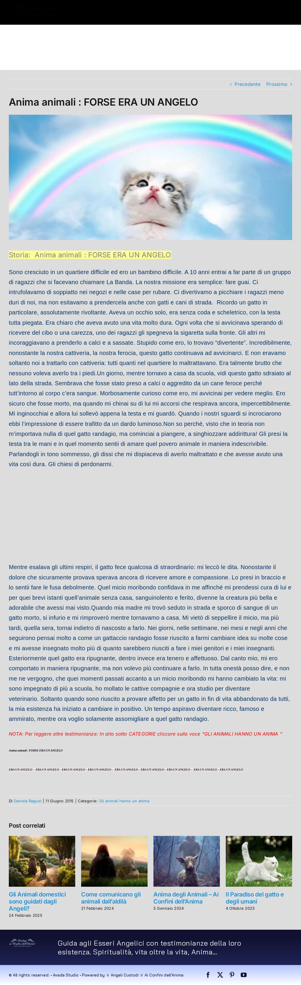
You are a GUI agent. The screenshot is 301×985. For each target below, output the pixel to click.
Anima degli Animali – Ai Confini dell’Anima (186, 898)
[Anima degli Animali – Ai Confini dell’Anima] (186, 839)
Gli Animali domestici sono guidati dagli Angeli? (37, 901)
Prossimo (276, 84)
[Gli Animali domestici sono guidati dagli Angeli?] (42, 839)
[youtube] (244, 975)
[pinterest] (232, 975)
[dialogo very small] (22, 941)
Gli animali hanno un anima (124, 801)
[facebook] (208, 975)
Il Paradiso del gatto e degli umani (255, 898)
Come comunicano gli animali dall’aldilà (111, 898)
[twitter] (220, 975)
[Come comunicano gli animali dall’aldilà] (114, 839)
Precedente (247, 84)
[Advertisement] (150, 516)
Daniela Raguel (27, 801)
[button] (48, 57)
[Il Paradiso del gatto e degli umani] (259, 839)
